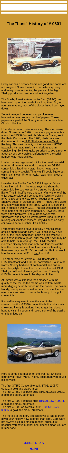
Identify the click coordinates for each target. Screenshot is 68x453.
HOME (34, 448)
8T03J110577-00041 (51, 400)
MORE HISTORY (34, 442)
